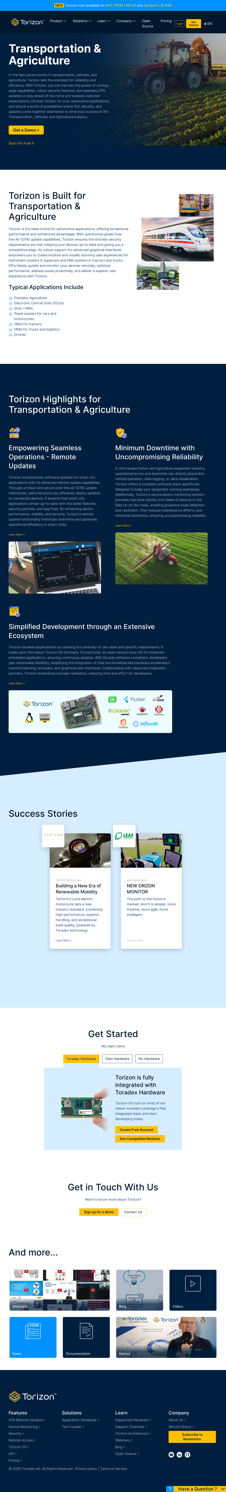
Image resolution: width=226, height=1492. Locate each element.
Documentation (78, 1354)
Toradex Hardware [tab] (81, 1059)
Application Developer (81, 1420)
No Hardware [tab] (149, 1059)
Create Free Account (136, 1130)
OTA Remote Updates (27, 1420)
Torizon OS (19, 1447)
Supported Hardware (133, 1420)
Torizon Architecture (133, 1433)
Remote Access (22, 1440)
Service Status (182, 1427)
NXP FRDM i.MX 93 (121, 5)
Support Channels (131, 1427)
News (17, 1354)
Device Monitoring (25, 1427)
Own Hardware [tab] (117, 1059)
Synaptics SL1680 (158, 5)
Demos (124, 1354)
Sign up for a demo (99, 1212)
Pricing (166, 21)
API (13, 1454)
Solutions (82, 21)
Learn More (17, 534)
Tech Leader (73, 1427)
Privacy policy (86, 1469)
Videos (177, 1306)
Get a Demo (26, 130)
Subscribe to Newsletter (192, 1437)
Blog (122, 1306)
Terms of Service (113, 1469)
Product (58, 21)
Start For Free (21, 143)
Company (126, 21)
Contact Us (133, 1212)
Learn (104, 21)
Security (17, 1433)
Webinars (20, 1306)
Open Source (147, 23)
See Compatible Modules (140, 1139)
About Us (178, 1420)
